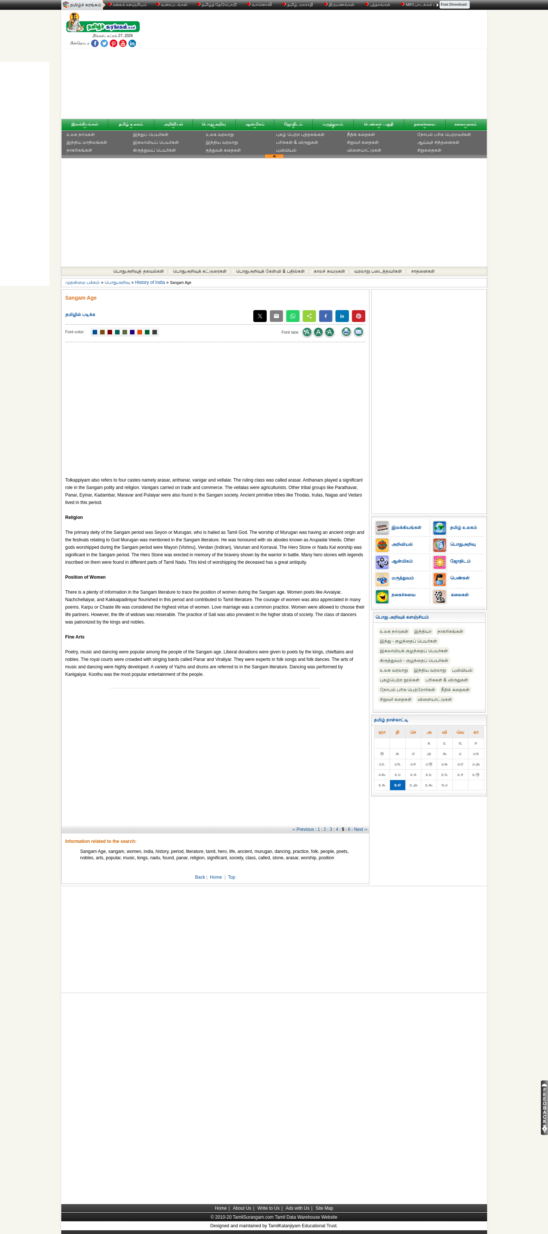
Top (231, 877)
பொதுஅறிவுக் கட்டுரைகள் (200, 271)
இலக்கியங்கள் (84, 124)
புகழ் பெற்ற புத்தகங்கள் (300, 134)
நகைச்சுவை (425, 124)
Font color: (75, 332)
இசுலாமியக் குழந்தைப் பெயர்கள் (414, 650)
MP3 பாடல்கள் (417, 4)
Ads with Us (297, 1208)
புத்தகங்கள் (378, 4)
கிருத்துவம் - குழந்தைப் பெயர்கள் (414, 660)
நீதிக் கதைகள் (361, 134)
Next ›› (361, 829)
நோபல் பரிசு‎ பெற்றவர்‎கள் (444, 134)
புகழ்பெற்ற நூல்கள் (399, 680)
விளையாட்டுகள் (364, 150)
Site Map (324, 1208)
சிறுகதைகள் (429, 150)
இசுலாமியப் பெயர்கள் (156, 142)
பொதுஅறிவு (214, 124)
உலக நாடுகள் (80, 134)
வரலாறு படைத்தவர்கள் (378, 271)
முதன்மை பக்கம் (82, 282)
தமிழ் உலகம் (131, 124)
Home (216, 877)
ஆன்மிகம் (254, 124)
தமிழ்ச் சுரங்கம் (85, 4)
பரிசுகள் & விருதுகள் (297, 142)
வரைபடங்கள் (171, 4)
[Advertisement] (346, 66)
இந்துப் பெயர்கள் (150, 134)
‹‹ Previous (303, 829)
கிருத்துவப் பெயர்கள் (154, 150)
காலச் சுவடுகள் (329, 271)
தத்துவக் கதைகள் (223, 150)
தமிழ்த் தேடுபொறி (217, 4)
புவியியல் (286, 150)
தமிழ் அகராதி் (298, 4)
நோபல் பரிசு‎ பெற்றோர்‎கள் (408, 689)
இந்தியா (422, 631)
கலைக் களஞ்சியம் (127, 4)
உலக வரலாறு (220, 134)
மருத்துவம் (332, 124)
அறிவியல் (173, 124)
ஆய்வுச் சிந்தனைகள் (438, 142)
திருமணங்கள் (340, 4)
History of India (150, 282)
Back (200, 877)
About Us (242, 1208)
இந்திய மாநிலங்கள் (86, 142)
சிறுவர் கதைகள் (363, 142)
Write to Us (268, 1208)
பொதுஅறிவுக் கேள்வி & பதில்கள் (270, 271)
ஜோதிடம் (293, 124)
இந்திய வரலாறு (222, 142)
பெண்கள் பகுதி (378, 124)
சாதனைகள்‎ (423, 271)
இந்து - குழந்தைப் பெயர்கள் (408, 641)
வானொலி (260, 4)
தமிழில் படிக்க (80, 314)
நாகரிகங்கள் (79, 150)
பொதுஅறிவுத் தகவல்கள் (138, 271)
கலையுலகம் (465, 124)
